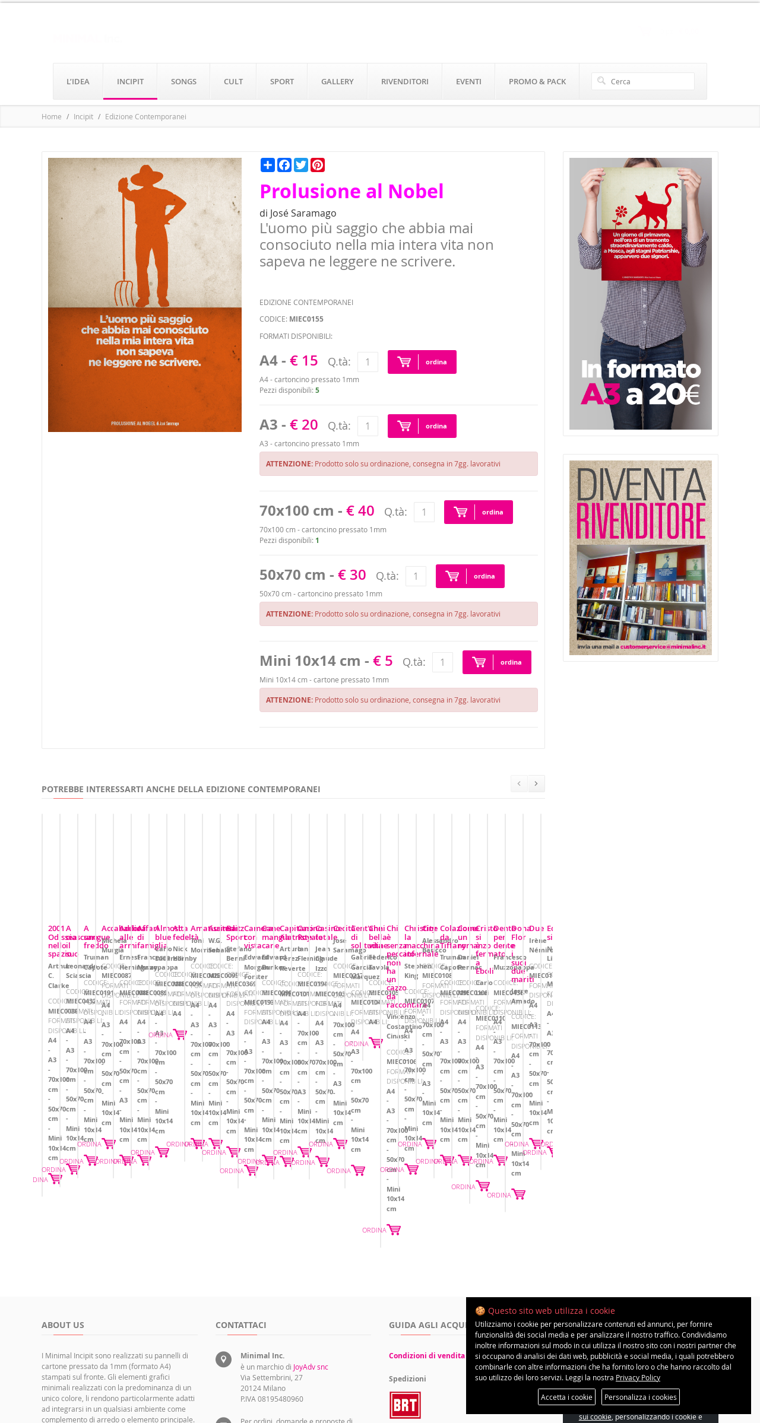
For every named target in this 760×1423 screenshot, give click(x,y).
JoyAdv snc (310, 1251)
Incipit (83, 116)
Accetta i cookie (567, 1397)
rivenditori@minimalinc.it (281, 1355)
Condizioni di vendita (427, 1240)
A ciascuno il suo (251, 1035)
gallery (337, 81)
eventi (469, 81)
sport (282, 81)
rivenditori (405, 81)
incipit (130, 81)
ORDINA (178, 1113)
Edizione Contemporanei (145, 116)
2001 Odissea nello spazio (94, 1035)
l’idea (78, 81)
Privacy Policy (638, 1377)
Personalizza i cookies (640, 1397)
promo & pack (537, 81)
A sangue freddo (425, 1035)
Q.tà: (339, 361)
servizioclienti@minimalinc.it (287, 1327)
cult (233, 81)
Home (52, 116)
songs (184, 81)
